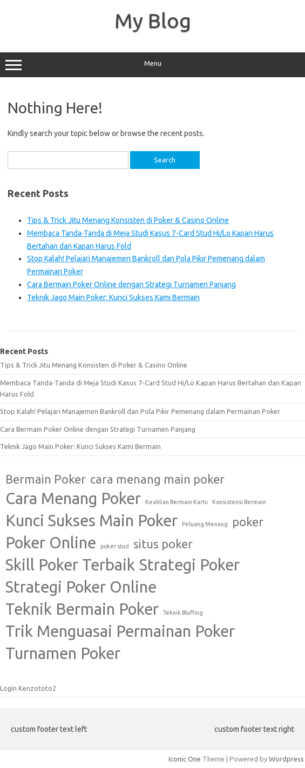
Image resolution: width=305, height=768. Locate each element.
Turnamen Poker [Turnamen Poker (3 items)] (62, 653)
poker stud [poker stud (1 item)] (114, 546)
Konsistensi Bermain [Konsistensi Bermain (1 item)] (239, 502)
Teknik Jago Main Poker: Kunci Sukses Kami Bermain (113, 297)
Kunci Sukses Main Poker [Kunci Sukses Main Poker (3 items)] (91, 520)
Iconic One (184, 759)
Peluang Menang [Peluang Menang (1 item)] (205, 524)
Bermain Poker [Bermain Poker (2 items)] (45, 479)
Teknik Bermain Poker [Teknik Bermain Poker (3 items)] (82, 609)
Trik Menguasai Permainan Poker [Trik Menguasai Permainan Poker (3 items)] (120, 631)
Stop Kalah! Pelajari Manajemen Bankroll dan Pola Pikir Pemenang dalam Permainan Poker (140, 411)
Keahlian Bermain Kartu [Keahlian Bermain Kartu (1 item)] (176, 502)
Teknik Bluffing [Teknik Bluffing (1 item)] (183, 612)
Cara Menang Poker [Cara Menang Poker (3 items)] (73, 498)
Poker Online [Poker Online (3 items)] (50, 543)
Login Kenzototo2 (28, 688)
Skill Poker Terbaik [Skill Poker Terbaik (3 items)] (70, 565)
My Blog (152, 20)
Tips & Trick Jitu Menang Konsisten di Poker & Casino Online (128, 220)
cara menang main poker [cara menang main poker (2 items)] (157, 479)
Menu (152, 64)
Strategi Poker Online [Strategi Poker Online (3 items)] (81, 587)
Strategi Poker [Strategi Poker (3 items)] (189, 565)
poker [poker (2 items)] (247, 521)
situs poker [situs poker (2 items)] (163, 544)
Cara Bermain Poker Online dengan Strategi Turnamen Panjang (131, 284)
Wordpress (286, 759)
